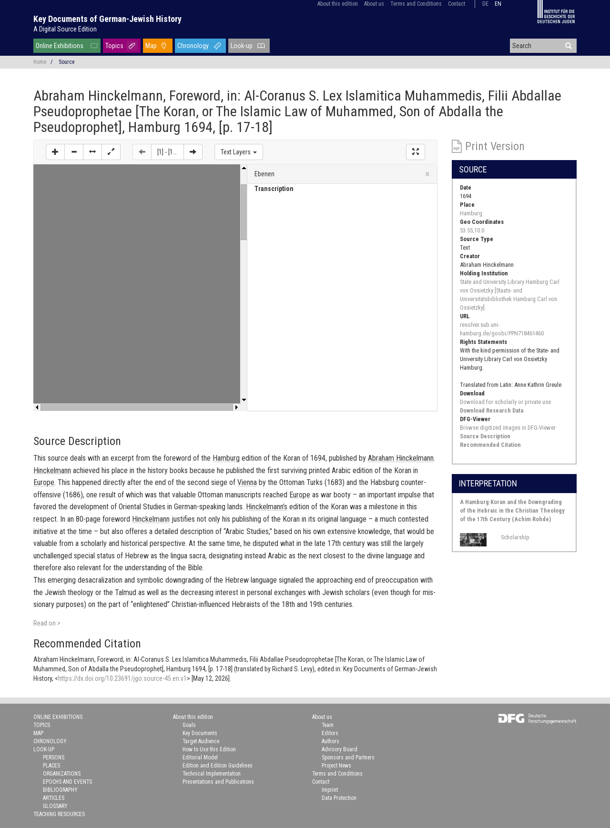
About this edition (337, 3)
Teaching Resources (59, 814)
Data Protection (339, 798)
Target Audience (201, 741)
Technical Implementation (212, 773)
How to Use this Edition (209, 749)
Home (39, 62)
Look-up (242, 46)
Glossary (55, 806)
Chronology (193, 46)
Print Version (495, 146)
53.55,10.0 (472, 230)
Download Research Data (491, 410)
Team (328, 725)
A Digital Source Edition (65, 29)
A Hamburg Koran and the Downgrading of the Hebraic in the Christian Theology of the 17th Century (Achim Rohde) (512, 510)
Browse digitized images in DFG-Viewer (508, 427)
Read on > (47, 623)
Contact (456, 3)
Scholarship (515, 537)
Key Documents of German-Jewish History (107, 19)
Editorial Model (200, 757)
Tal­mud (125, 592)
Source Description (485, 436)
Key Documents (200, 733)
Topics (114, 46)
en (498, 3)
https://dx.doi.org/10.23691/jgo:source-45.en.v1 (122, 678)
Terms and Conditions (416, 3)
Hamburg (471, 213)
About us (374, 3)
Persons (53, 757)
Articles (53, 798)
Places (51, 765)
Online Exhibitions (59, 46)
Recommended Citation (490, 444)
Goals (189, 725)
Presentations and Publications (218, 781)
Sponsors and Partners (348, 757)
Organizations (62, 773)
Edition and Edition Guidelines (218, 765)
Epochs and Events (67, 781)
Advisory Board (339, 749)
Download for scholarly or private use (505, 401)
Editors (330, 733)
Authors (330, 741)
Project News (336, 765)
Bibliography (60, 790)
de (485, 3)
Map (151, 46)
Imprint (330, 790)
